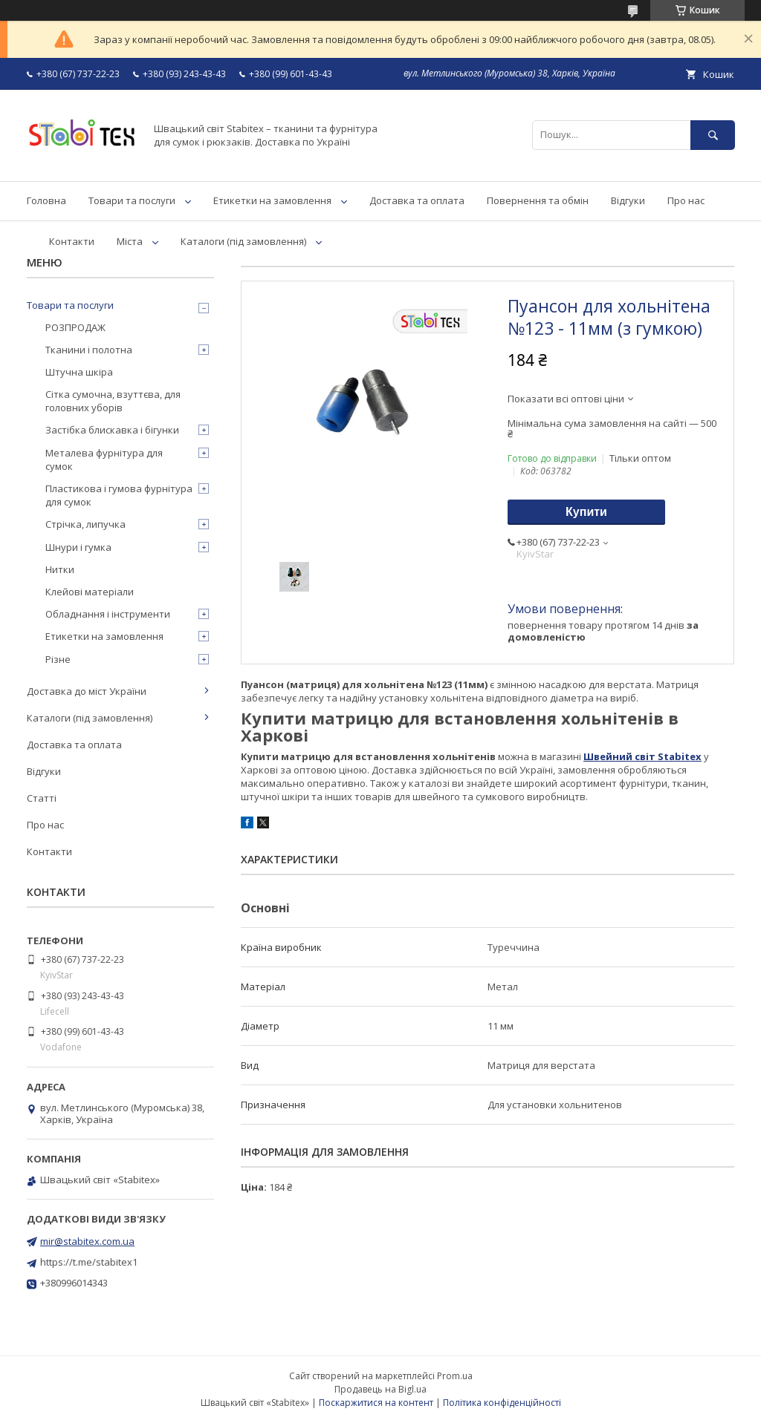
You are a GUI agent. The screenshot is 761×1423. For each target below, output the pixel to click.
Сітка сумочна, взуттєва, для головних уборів (113, 400)
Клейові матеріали (89, 591)
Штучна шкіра (79, 372)
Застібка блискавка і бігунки (112, 429)
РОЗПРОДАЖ (75, 327)
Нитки (59, 569)
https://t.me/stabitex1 (88, 1262)
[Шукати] (712, 134)
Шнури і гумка (78, 547)
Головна (46, 200)
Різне (58, 659)
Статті (41, 798)
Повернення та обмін (538, 200)
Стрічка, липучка (85, 524)
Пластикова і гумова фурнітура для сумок (118, 495)
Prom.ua (455, 1376)
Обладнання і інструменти (107, 614)
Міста (130, 241)
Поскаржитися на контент (376, 1402)
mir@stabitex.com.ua (87, 1241)
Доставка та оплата (416, 200)
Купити (586, 512)
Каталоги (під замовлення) (243, 241)
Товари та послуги (131, 200)
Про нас (686, 200)
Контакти (71, 241)
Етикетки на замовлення (272, 200)
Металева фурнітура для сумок (104, 459)
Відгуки (628, 200)
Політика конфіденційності (502, 1402)
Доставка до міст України (86, 691)
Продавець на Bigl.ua (380, 1389)
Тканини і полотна (88, 349)
